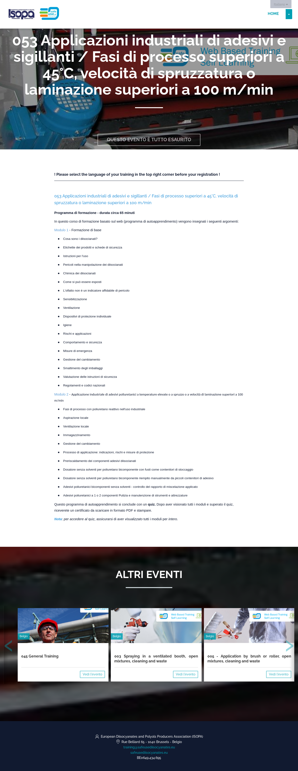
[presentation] (8, 647)
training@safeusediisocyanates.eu (149, 747)
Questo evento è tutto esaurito (149, 140)
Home (273, 14)
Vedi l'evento (92, 674)
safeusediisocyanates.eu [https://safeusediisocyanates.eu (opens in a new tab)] (149, 752)
